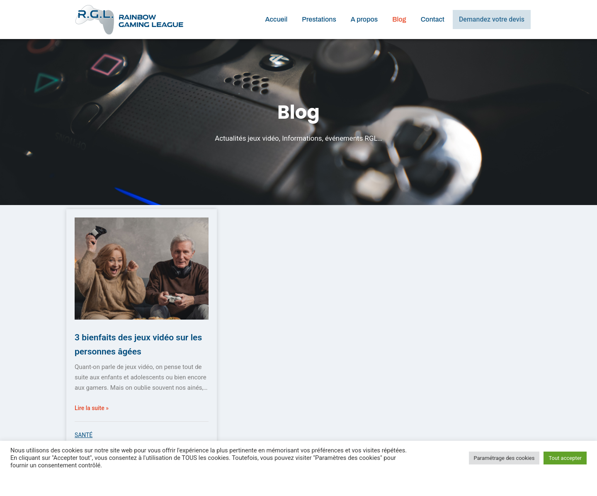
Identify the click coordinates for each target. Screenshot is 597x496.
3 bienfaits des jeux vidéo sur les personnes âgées (136, 343)
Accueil (276, 19)
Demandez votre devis (491, 19)
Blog (399, 19)
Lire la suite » (93, 408)
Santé (84, 435)
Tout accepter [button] (565, 458)
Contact (432, 19)
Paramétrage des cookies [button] (504, 458)
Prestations (319, 19)
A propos (364, 19)
